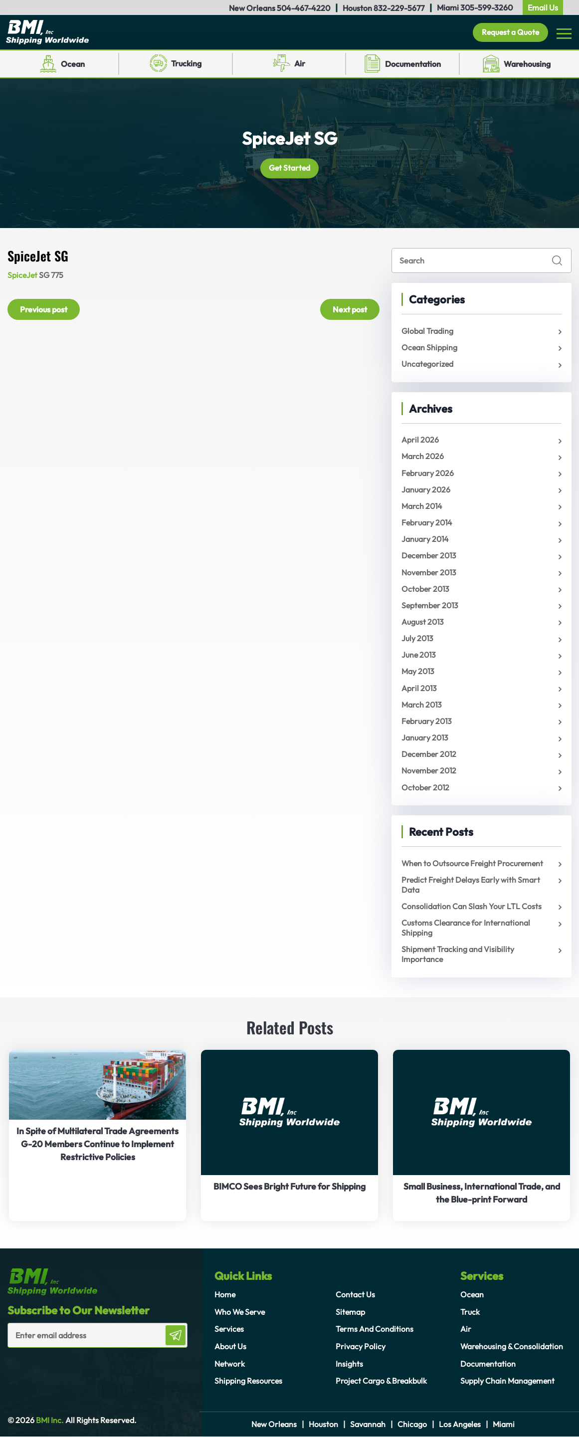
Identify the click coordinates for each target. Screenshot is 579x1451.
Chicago (412, 1439)
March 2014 (422, 511)
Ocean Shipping (429, 350)
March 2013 (422, 715)
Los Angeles (460, 1439)
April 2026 (420, 443)
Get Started (289, 170)
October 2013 (426, 596)
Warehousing (527, 66)
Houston (323, 1439)
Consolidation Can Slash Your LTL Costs (471, 920)
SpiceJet (22, 277)
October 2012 (426, 799)
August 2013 (423, 630)
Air (299, 65)
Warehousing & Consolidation (512, 1360)
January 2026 (426, 494)
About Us (230, 1360)
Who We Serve (240, 1326)
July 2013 (417, 647)
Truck (470, 1326)
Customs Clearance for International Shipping (466, 942)
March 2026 (422, 460)
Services (229, 1343)
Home (225, 1309)
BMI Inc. (49, 1435)
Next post (350, 311)
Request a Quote (508, 33)
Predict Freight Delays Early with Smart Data (471, 898)
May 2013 (418, 681)
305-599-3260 (486, 7)
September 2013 (431, 613)
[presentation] (65, 1382)
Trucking (186, 65)
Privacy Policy (361, 1360)
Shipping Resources (248, 1394)
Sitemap (351, 1326)
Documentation (413, 66)
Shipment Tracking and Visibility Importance (458, 968)
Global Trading (427, 333)
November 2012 (429, 782)
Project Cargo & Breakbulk (382, 1394)
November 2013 (429, 579)
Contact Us (355, 1309)
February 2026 (428, 477)
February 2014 (427, 528)
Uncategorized (427, 367)
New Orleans (273, 1439)
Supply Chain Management (508, 1394)
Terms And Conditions (375, 1343)
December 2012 (430, 765)
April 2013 (419, 698)
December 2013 (430, 562)
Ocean (73, 66)
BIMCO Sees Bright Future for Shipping (289, 1201)
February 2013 (427, 731)
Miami (505, 1439)
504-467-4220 (303, 8)
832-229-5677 (399, 8)
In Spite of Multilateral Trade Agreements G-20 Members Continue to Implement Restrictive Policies (97, 1158)
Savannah (368, 1439)
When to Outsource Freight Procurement (473, 876)
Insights (349, 1377)
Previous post (43, 311)
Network (229, 1377)
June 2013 (419, 664)
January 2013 (425, 748)
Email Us (543, 7)
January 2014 (425, 545)
